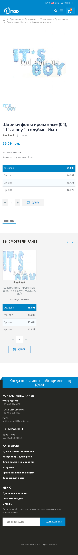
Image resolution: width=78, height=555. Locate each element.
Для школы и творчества (18, 451)
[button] (56, 10)
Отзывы (7, 503)
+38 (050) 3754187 (11, 412)
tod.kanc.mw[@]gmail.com (16, 421)
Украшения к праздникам (54, 19)
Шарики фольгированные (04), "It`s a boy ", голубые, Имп (19, 291)
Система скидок (13, 498)
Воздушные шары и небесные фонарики (29, 22)
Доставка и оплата (15, 493)
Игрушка (8, 467)
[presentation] (67, 241)
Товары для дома (13, 477)
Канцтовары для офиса (17, 456)
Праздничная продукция (23, 19)
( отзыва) (22, 135)
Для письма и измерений (18, 461)
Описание (9, 221)
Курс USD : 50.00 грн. (57, 3)
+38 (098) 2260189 (11, 404)
